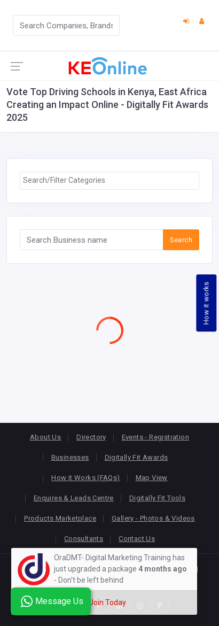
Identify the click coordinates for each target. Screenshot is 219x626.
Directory (91, 437)
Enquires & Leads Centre (74, 498)
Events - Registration (155, 437)
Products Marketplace (60, 518)
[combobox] (109, 181)
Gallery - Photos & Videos (153, 518)
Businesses (70, 457)
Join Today (107, 602)
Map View (152, 478)
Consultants (83, 539)
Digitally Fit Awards (136, 457)
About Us (45, 437)
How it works (206, 302)
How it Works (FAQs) (85, 478)
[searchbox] (109, 180)
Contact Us (137, 539)
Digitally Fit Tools (157, 498)
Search (181, 240)
